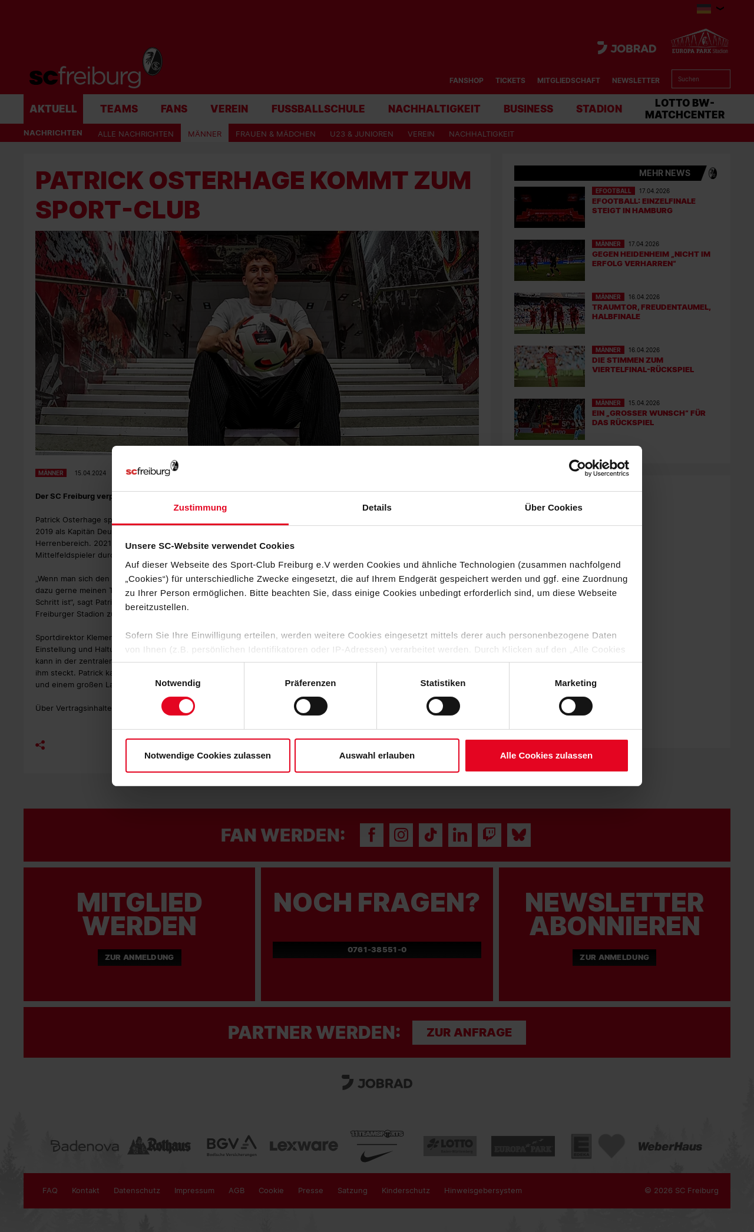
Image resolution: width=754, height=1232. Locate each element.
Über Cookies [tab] (554, 507)
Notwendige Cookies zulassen (207, 755)
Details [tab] (377, 507)
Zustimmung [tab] (200, 507)
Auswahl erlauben (377, 755)
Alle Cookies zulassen (546, 755)
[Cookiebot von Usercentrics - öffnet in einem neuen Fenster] (577, 468)
